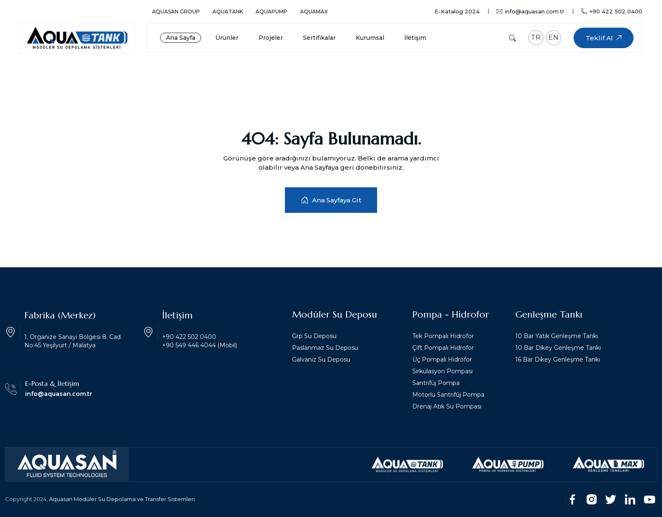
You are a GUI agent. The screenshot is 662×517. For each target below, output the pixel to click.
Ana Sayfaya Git (331, 200)
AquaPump (271, 11)
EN (553, 37)
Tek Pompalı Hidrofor (443, 336)
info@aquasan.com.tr (530, 11)
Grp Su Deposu (314, 336)
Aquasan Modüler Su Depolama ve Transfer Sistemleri (122, 499)
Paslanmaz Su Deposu (325, 348)
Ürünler (226, 37)
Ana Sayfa (180, 37)
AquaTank (227, 11)
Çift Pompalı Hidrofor (443, 348)
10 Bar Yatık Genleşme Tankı (556, 336)
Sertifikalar (319, 37)
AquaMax (314, 11)
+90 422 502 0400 (611, 11)
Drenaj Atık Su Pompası (446, 406)
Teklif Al (603, 38)
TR (535, 37)
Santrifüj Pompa (436, 383)
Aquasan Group (176, 11)
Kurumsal (370, 37)
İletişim (415, 37)
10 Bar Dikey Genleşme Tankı (558, 348)
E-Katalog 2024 (457, 11)
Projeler (271, 37)
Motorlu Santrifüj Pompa (448, 394)
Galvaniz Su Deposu (321, 359)
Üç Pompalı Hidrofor (442, 359)
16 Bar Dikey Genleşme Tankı (557, 359)
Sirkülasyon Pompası (442, 371)
